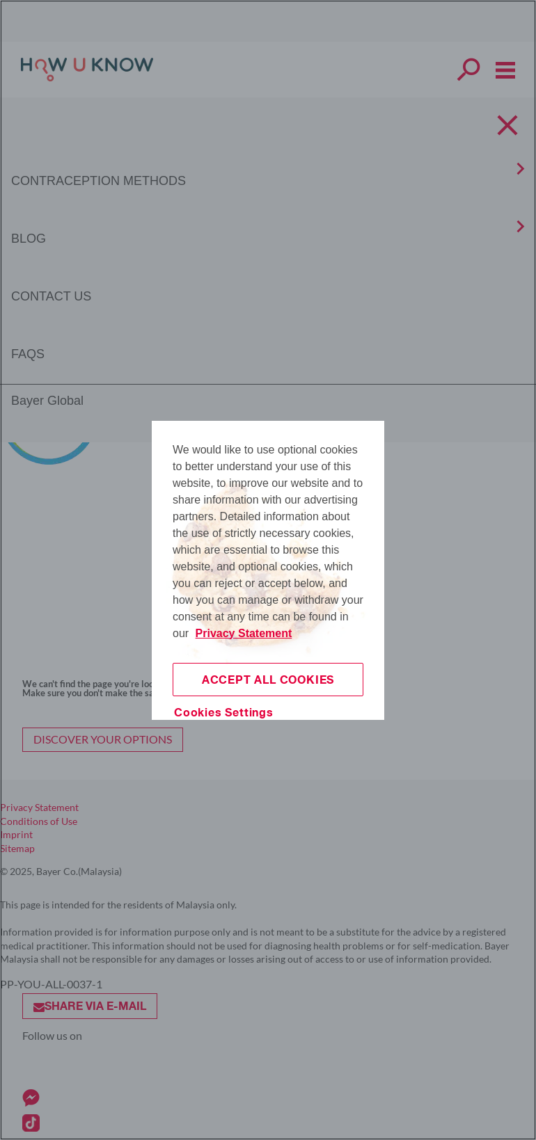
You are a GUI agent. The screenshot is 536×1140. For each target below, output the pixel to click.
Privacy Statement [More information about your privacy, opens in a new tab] (244, 633)
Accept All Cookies (268, 679)
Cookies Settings (224, 711)
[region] (268, 570)
